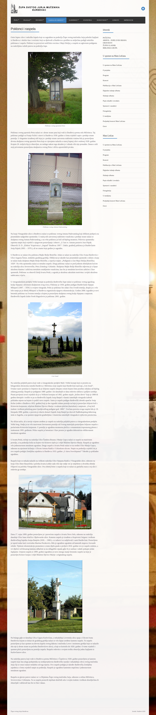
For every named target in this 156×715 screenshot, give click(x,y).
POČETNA (107, 38)
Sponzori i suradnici (110, 106)
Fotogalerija (107, 111)
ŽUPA (16, 20)
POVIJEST (39, 20)
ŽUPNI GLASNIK (109, 45)
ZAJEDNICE (73, 20)
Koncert (105, 80)
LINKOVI (115, 20)
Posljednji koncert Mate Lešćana (114, 121)
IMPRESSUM (128, 20)
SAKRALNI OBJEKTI (55, 20)
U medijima (107, 116)
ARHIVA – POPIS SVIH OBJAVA (115, 40)
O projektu (106, 70)
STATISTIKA (87, 20)
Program (106, 75)
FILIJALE (26, 20)
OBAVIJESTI (107, 43)
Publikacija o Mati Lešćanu (112, 86)
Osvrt (105, 126)
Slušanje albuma (108, 96)
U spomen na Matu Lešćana (112, 65)
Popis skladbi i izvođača (111, 101)
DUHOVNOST (102, 20)
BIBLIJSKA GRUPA (110, 48)
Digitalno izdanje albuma (111, 91)
